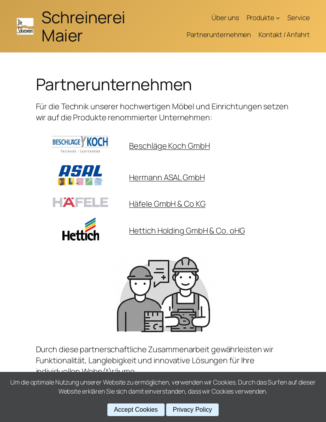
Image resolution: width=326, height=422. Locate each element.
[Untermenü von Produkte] (278, 18)
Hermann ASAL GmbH (166, 177)
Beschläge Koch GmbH (169, 145)
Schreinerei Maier (83, 26)
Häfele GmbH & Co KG (167, 203)
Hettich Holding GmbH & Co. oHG (187, 230)
